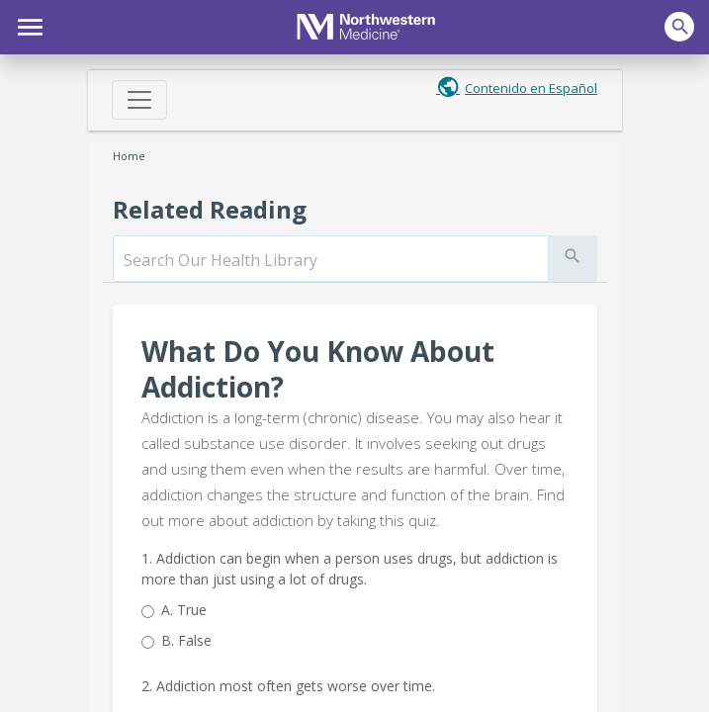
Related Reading (210, 209)
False (186, 640)
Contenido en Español (531, 88)
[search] (331, 260)
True (184, 609)
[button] (27, 24)
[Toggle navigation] (139, 100)
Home (129, 155)
